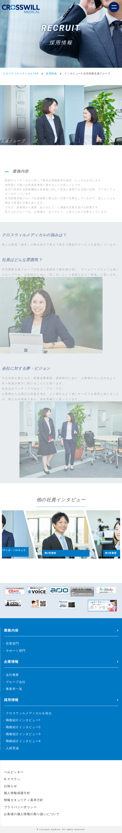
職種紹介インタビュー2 (23, 727)
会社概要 (12, 675)
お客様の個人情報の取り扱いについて (32, 814)
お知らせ (10, 786)
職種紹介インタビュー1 (23, 720)
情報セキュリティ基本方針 (23, 800)
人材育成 (12, 748)
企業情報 (11, 662)
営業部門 (12, 643)
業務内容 (11, 630)
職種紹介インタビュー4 (23, 741)
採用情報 (51, 73)
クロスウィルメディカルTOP (20, 73)
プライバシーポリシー (20, 807)
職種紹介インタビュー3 (23, 734)
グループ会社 (15, 682)
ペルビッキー (14, 772)
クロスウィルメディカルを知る (29, 713)
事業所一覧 (14, 689)
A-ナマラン (12, 779)
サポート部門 (15, 650)
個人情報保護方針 (17, 793)
